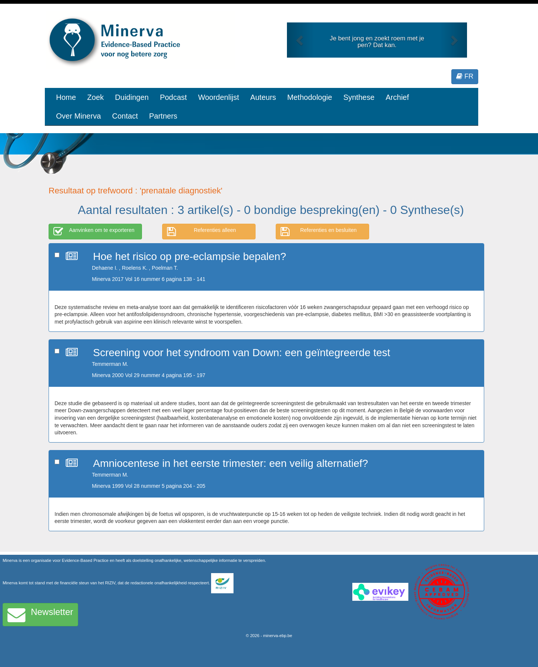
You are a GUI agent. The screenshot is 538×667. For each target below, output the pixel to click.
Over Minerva (78, 116)
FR (464, 76)
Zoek (95, 97)
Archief (397, 97)
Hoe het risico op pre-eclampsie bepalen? (189, 256)
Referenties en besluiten (319, 231)
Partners (163, 116)
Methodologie (309, 97)
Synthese (358, 97)
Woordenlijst (218, 97)
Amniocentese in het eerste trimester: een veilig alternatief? (230, 463)
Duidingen (132, 97)
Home (66, 97)
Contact (125, 116)
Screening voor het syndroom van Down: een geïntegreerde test (241, 352)
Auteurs (263, 97)
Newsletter (40, 615)
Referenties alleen (201, 231)
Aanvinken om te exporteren (93, 231)
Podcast (173, 97)
